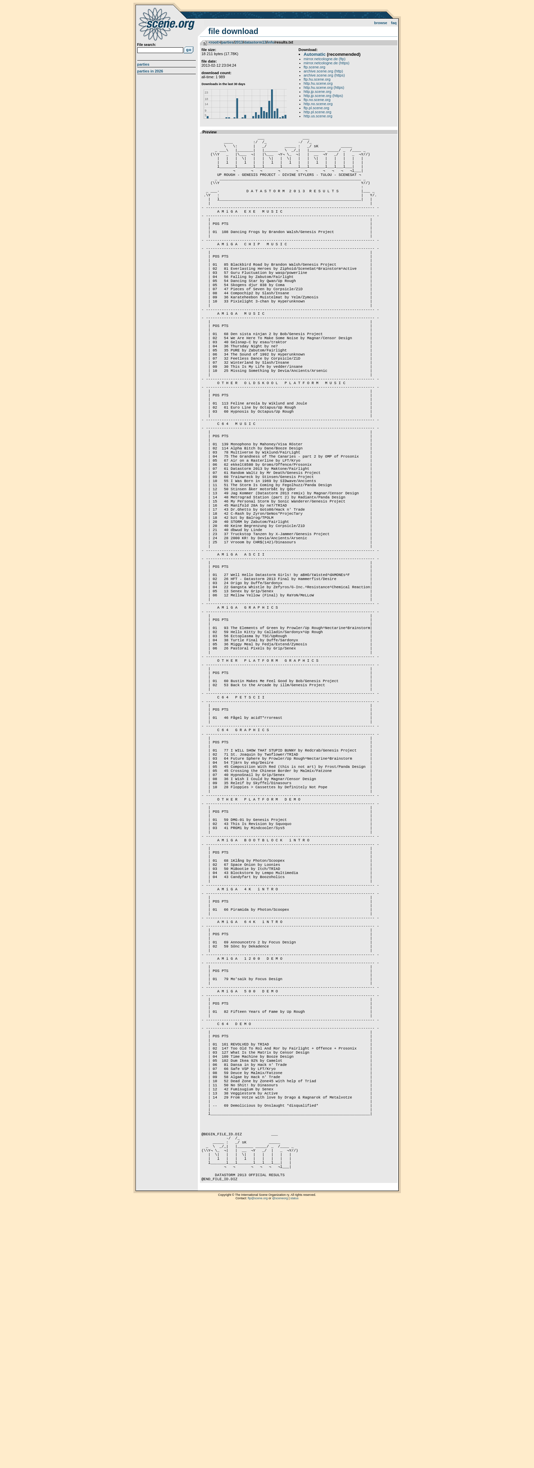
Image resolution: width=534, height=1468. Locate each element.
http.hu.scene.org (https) (324, 87)
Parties (143, 64)
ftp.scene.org (315, 67)
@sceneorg (280, 1459)
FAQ (394, 23)
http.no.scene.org (318, 104)
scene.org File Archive (167, 24)
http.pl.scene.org (317, 112)
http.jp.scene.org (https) (323, 96)
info (270, 42)
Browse (380, 23)
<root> (214, 42)
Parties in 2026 (150, 71)
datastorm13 (255, 42)
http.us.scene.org (318, 116)
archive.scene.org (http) (323, 71)
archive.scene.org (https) (324, 75)
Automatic (315, 54)
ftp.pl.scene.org (316, 108)
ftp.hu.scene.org (317, 79)
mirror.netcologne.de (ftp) (325, 59)
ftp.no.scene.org (317, 100)
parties (227, 42)
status (294, 1459)
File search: (146, 45)
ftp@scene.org (258, 1459)
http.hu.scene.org (318, 83)
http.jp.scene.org (317, 91)
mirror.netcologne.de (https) (327, 63)
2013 (239, 42)
